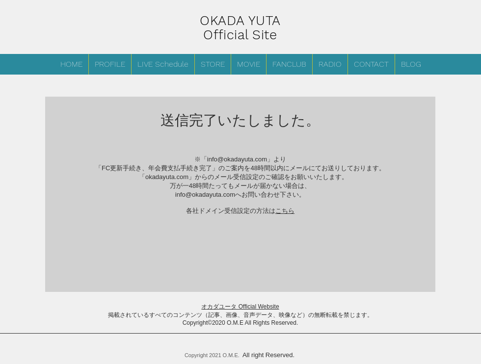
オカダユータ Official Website (240, 306)
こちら (284, 210)
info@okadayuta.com (237, 159)
